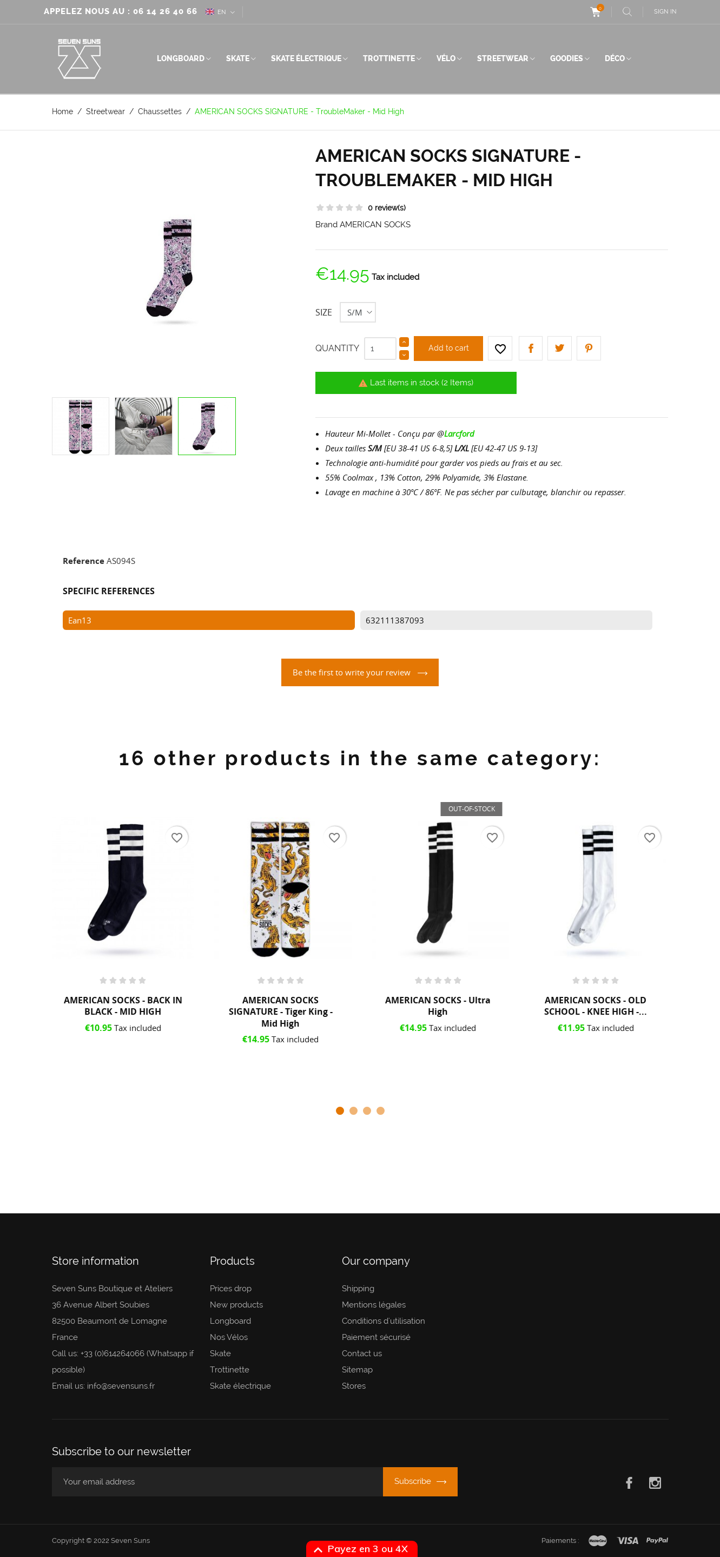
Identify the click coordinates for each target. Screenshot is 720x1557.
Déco (615, 58)
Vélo (446, 58)
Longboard (180, 58)
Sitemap (357, 1370)
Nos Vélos (229, 1337)
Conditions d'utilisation (383, 1321)
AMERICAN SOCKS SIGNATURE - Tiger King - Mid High (281, 1011)
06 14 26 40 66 (165, 11)
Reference (83, 560)
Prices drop (231, 1288)
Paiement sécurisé (376, 1337)
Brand (326, 224)
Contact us (362, 1353)
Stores (354, 1386)
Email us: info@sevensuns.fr (103, 1386)
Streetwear (503, 58)
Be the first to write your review (353, 672)
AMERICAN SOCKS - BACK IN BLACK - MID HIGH (123, 1006)
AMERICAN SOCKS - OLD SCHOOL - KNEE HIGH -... (595, 1006)
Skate (237, 58)
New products (236, 1305)
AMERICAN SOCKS (375, 224)
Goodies (566, 58)
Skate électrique (306, 58)
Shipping (358, 1288)
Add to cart (448, 348)
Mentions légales (374, 1305)
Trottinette (389, 58)
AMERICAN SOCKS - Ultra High (438, 1006)
